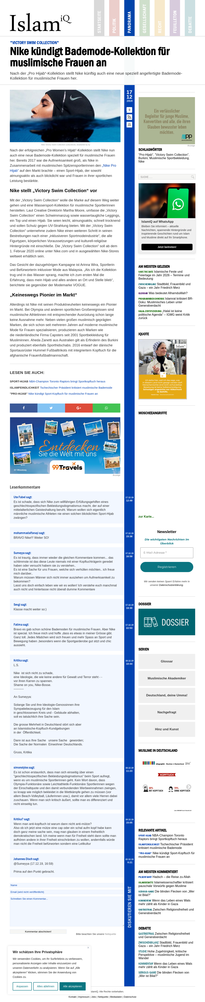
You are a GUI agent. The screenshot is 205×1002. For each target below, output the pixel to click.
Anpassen (22, 986)
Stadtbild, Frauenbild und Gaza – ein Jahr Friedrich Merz (165, 944)
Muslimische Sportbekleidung (169, 158)
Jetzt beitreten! (167, 247)
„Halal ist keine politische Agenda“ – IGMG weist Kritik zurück (164, 314)
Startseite (99, 18)
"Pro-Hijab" (145, 154)
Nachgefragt (166, 712)
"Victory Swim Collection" (172, 154)
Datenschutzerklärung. (171, 585)
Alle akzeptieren (72, 986)
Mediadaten (116, 997)
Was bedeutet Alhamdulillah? (163, 293)
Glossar (167, 661)
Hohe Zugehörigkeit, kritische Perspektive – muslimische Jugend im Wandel (163, 955)
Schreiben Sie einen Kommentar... (67, 911)
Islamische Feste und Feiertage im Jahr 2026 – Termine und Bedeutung (163, 275)
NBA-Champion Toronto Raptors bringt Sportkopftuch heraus (57, 381)
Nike (141, 161)
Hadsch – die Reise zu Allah (164, 876)
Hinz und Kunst (167, 729)
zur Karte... (146, 516)
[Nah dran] (88, 947)
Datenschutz (130, 997)
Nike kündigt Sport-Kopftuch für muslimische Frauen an (54, 393)
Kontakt (72, 997)
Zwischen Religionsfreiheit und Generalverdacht (164, 935)
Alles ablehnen (45, 986)
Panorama (129, 18)
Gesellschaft (144, 18)
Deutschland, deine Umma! (166, 695)
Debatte (190, 18)
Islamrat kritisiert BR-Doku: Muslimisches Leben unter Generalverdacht (165, 302)
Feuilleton (175, 18)
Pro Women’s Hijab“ (61, 150)
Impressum (83, 997)
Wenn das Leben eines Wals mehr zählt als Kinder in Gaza (165, 965)
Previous (144, 786)
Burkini (143, 158)
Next (187, 786)
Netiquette (110, 934)
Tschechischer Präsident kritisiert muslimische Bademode (61, 387)
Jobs (93, 997)
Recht (160, 18)
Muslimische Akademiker (167, 678)
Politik (114, 18)
